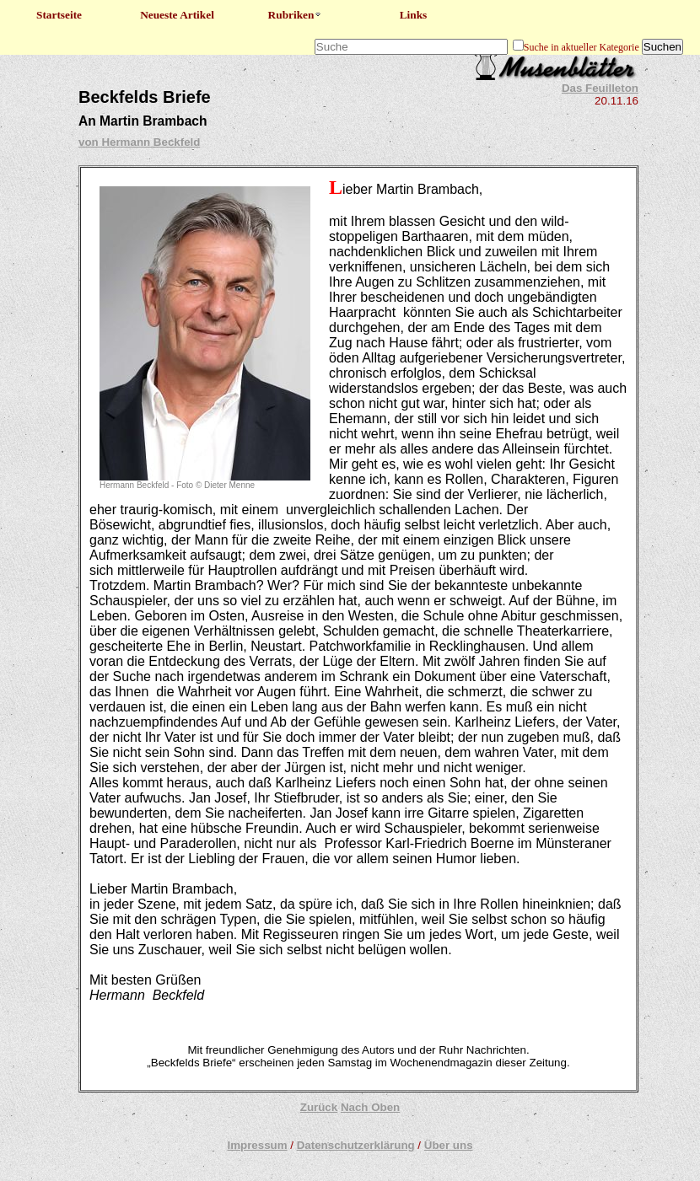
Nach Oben (370, 1107)
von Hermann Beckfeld (139, 142)
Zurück (318, 1107)
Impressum (257, 1145)
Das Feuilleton (600, 88)
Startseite (59, 14)
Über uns (448, 1145)
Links (414, 14)
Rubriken (295, 14)
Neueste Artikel (177, 14)
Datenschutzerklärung (356, 1145)
